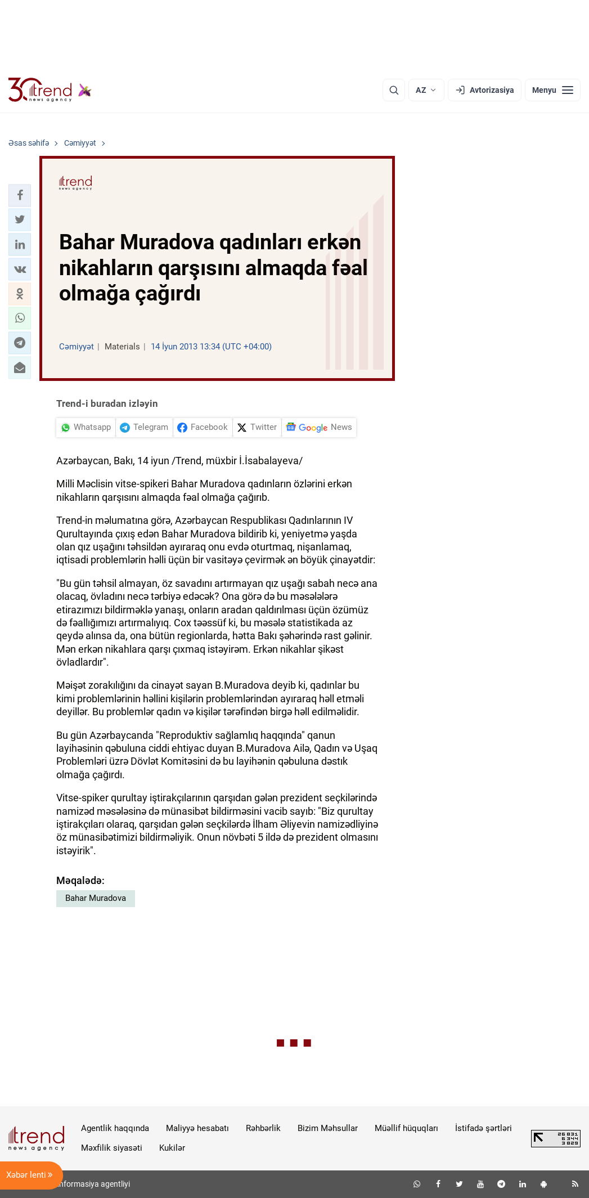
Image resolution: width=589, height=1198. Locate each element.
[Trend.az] (50, 90)
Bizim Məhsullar (328, 1128)
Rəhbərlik (263, 1128)
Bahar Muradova (95, 898)
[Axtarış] (394, 90)
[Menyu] (553, 90)
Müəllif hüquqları (406, 1128)
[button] (20, 195)
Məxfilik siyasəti (111, 1148)
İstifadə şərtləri (483, 1128)
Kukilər (172, 1148)
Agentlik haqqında (115, 1128)
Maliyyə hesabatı (197, 1128)
